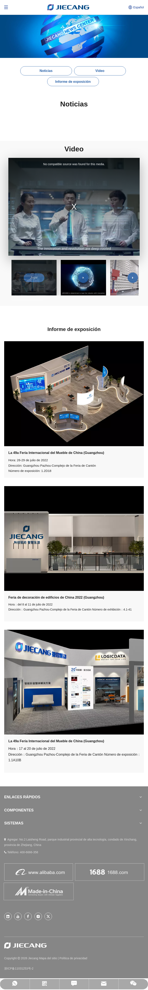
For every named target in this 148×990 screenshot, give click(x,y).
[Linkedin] (8, 916)
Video (99, 71)
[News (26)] (74, 29)
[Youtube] (18, 916)
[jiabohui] (74, 682)
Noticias (45, 71)
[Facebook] (28, 916)
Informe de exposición (73, 81)
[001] (74, 393)
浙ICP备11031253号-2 (18, 968)
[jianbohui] (74, 538)
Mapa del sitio (48, 958)
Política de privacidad (73, 958)
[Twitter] (48, 916)
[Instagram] (38, 916)
